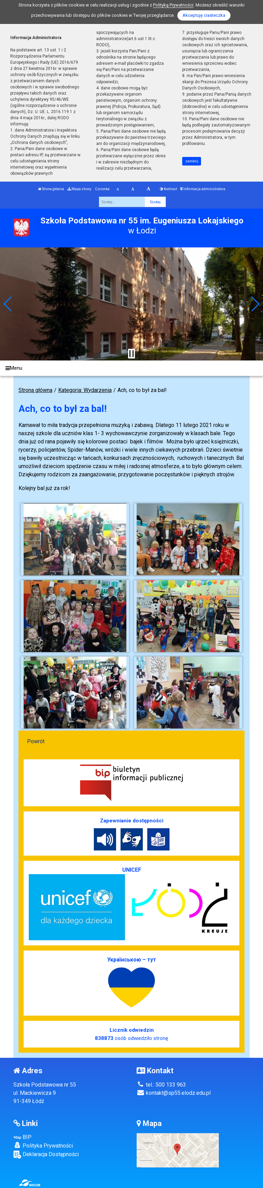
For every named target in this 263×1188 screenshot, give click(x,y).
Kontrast (168, 189)
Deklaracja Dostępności (46, 1155)
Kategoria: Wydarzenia (85, 390)
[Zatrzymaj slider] (131, 353)
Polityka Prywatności (43, 1145)
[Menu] (131, 368)
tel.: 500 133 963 (161, 1084)
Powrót (36, 741)
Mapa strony (79, 189)
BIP (22, 1137)
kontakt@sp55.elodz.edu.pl (174, 1093)
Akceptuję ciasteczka (204, 15)
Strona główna (51, 189)
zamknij (191, 161)
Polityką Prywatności (173, 5)
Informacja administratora (202, 189)
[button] (8, 303)
